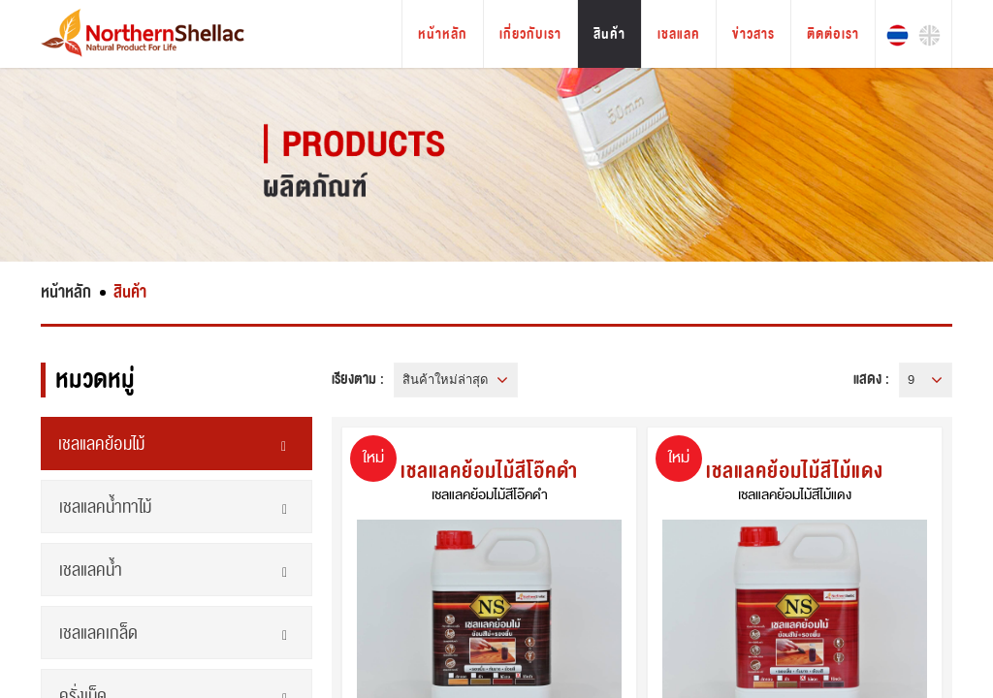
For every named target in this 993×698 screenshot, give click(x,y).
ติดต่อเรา (833, 34)
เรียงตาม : (358, 378)
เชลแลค (678, 34)
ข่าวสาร (753, 34)
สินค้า (609, 34)
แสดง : (871, 378)
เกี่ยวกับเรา (530, 34)
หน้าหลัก (442, 34)
